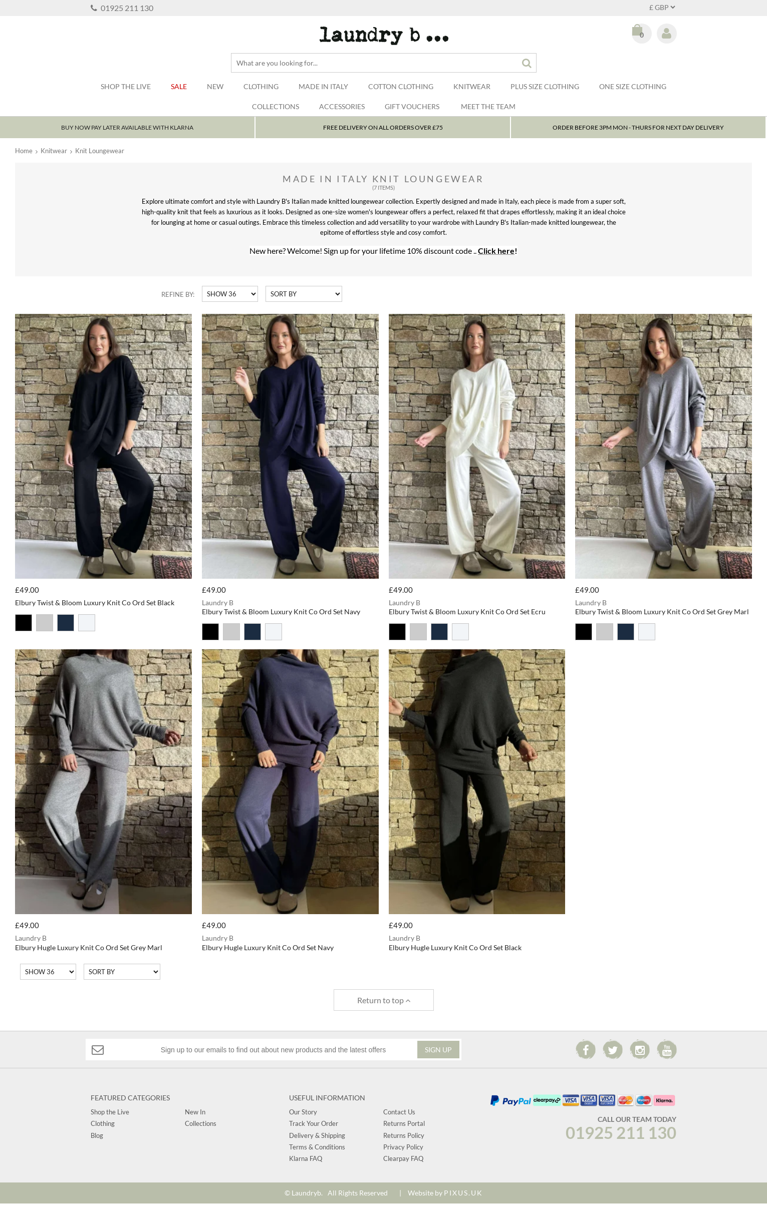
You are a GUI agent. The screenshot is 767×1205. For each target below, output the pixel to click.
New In (195, 1113)
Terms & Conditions (317, 1148)
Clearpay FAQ (403, 1160)
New (215, 86)
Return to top (383, 1001)
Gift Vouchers (412, 106)
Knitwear (471, 86)
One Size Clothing (632, 86)
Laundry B (383, 36)
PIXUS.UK (463, 1194)
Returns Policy (403, 1137)
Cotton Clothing (400, 86)
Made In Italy (323, 86)
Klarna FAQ (305, 1160)
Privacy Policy (403, 1148)
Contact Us (399, 1113)
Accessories (342, 106)
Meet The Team (488, 106)
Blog (97, 1137)
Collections (275, 106)
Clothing (261, 86)
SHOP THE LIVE (126, 86)
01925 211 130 (122, 8)
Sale (179, 86)
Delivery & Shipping (317, 1137)
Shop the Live (110, 1113)
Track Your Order (313, 1125)
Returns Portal (404, 1125)
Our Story (303, 1113)
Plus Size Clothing (544, 86)
